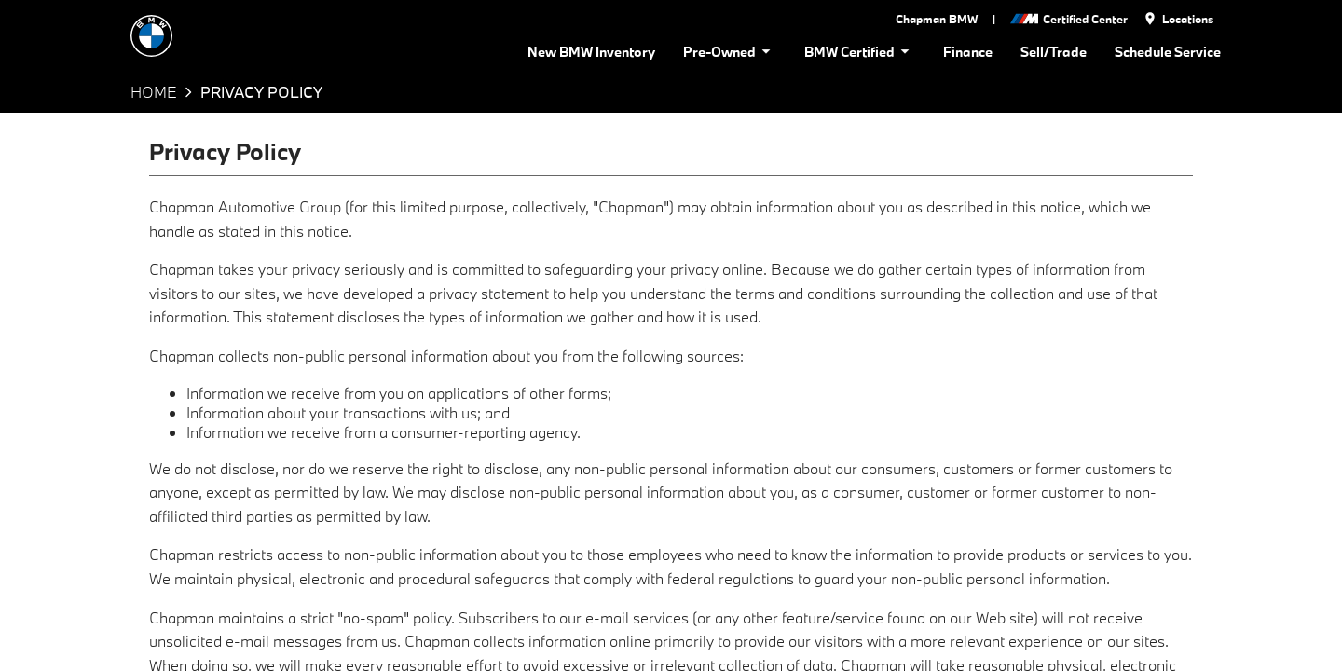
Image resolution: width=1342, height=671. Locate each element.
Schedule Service (1167, 51)
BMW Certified (863, 51)
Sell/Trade (1054, 51)
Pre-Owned (735, 51)
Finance (970, 51)
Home (152, 92)
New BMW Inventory (601, 51)
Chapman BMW (936, 18)
